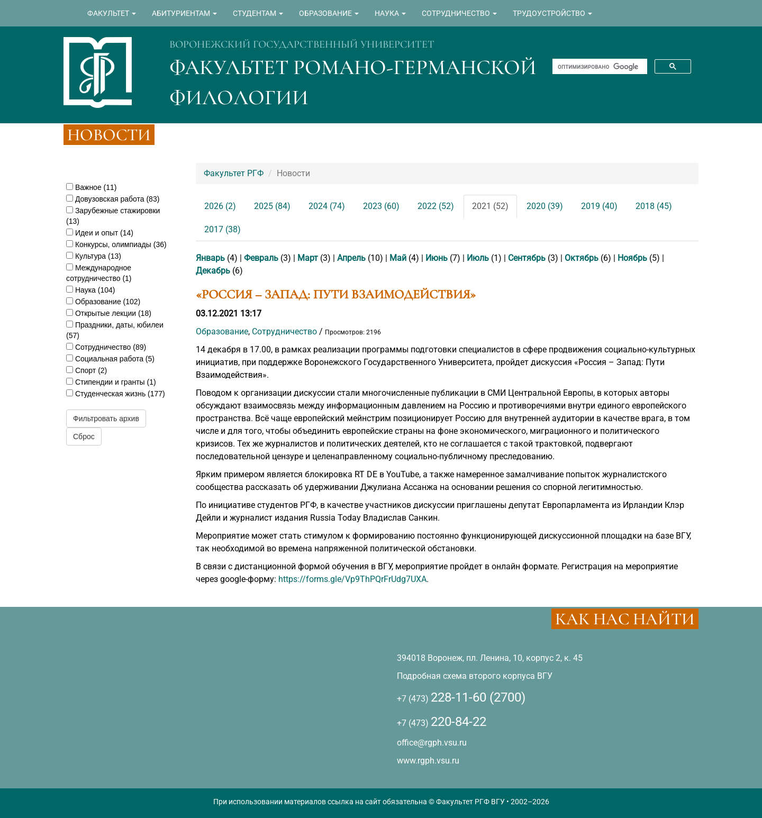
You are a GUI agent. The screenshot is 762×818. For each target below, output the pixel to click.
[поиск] (599, 66)
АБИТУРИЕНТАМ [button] (184, 13)
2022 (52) (436, 206)
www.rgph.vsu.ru (428, 761)
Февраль (261, 258)
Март (307, 258)
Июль (478, 258)
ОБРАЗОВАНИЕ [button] (329, 13)
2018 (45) (654, 206)
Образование (222, 331)
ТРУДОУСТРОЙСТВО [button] (552, 13)
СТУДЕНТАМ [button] (258, 13)
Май (397, 258)
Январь (210, 258)
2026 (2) (220, 206)
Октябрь (581, 258)
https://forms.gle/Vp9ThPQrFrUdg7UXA (352, 579)
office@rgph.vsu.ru (432, 743)
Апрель (351, 258)
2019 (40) (599, 206)
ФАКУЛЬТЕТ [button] (111, 13)
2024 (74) (327, 206)
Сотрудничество (284, 331)
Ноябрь (632, 258)
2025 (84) (272, 206)
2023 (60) (381, 206)
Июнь (436, 258)
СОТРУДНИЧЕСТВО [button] (459, 13)
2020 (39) (545, 206)
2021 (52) (490, 206)
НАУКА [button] (390, 13)
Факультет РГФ (234, 173)
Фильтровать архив (106, 418)
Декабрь (213, 271)
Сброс (84, 436)
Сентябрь (527, 258)
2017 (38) (222, 229)
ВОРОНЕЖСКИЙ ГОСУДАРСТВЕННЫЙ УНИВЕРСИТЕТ (301, 44)
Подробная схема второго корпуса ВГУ (474, 676)
